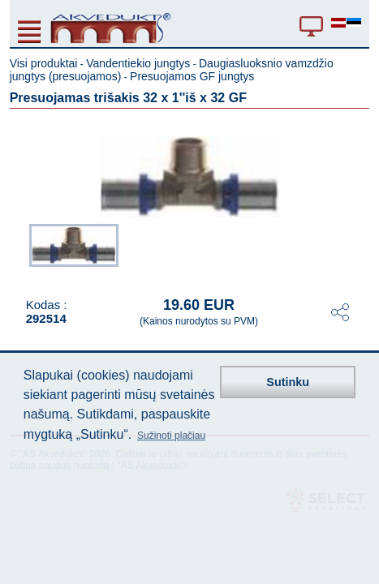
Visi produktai (44, 63)
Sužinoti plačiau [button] (171, 435)
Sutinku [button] (287, 382)
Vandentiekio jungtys (138, 63)
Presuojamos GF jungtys (192, 76)
